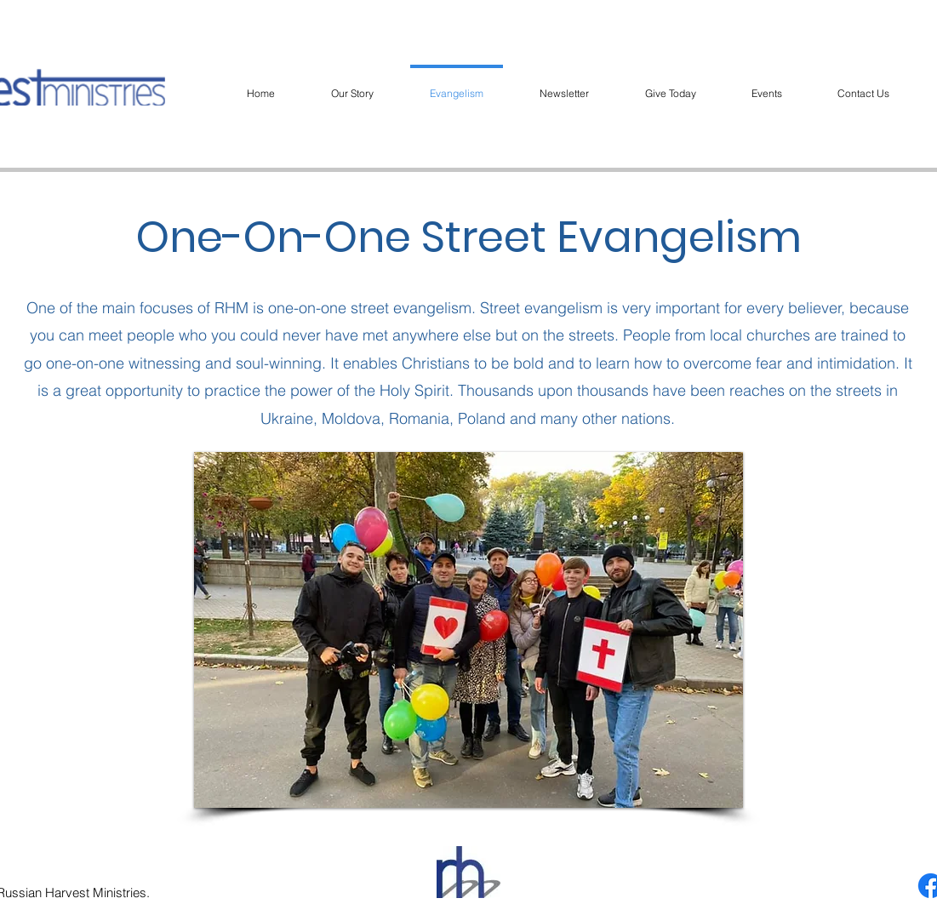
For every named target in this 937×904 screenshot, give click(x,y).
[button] (468, 630)
